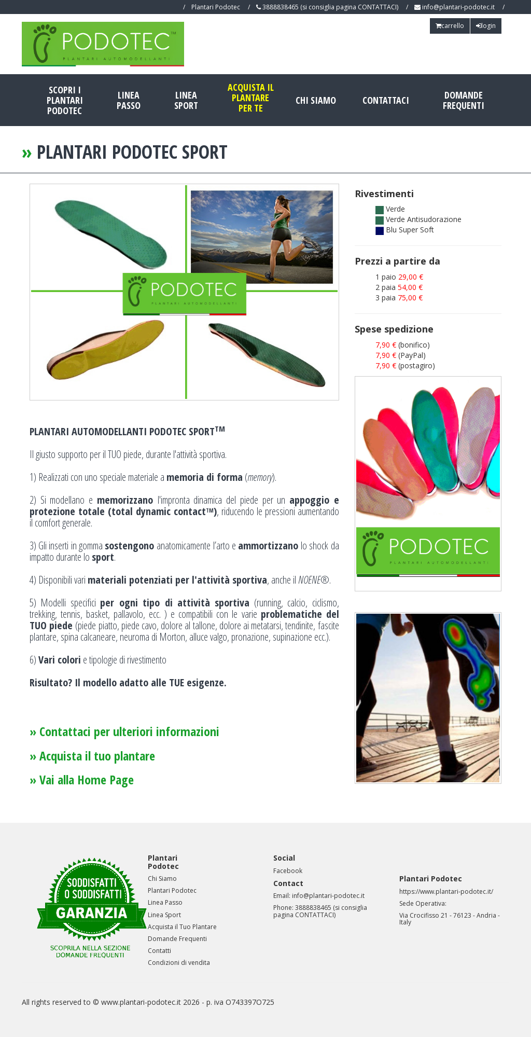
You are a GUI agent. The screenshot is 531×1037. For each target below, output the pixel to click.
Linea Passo (129, 100)
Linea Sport (186, 100)
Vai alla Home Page (86, 779)
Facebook (287, 870)
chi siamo (316, 100)
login (486, 25)
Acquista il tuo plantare (97, 755)
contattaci (385, 100)
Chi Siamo (162, 878)
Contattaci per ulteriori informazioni (129, 731)
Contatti (159, 950)
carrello (450, 25)
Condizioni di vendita (179, 962)
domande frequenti (463, 100)
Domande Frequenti (177, 938)
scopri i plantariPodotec (65, 100)
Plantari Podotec (172, 890)
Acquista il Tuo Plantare (182, 926)
